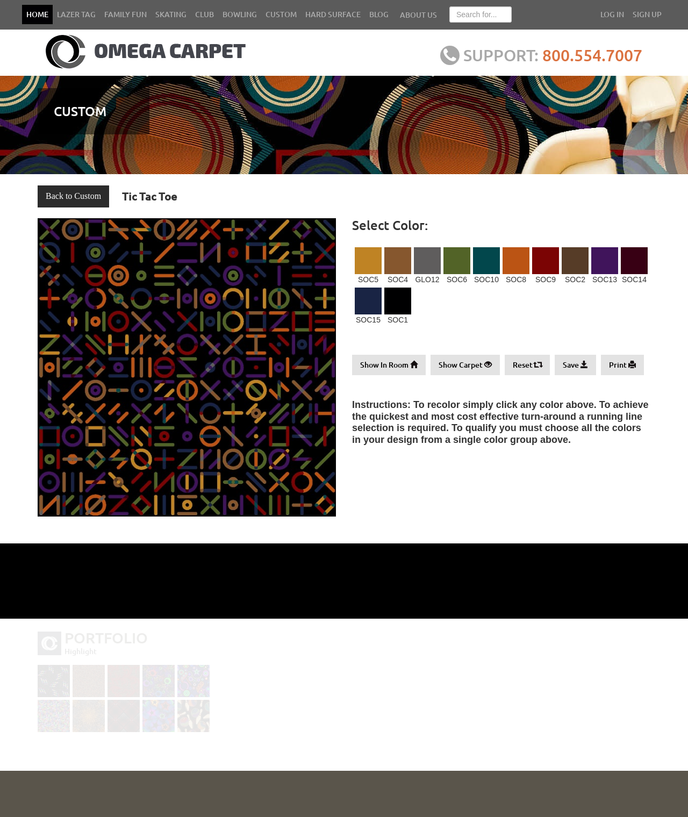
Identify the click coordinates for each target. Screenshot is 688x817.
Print (622, 365)
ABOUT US (418, 15)
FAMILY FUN (125, 14)
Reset (527, 365)
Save (575, 365)
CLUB (204, 14)
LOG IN (612, 14)
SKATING (171, 14)
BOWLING (240, 14)
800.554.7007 (594, 55)
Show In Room (389, 365)
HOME (37, 14)
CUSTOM (281, 14)
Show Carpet (465, 365)
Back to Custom (73, 195)
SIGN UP (647, 14)
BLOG (379, 14)
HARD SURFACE (333, 14)
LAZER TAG (76, 14)
